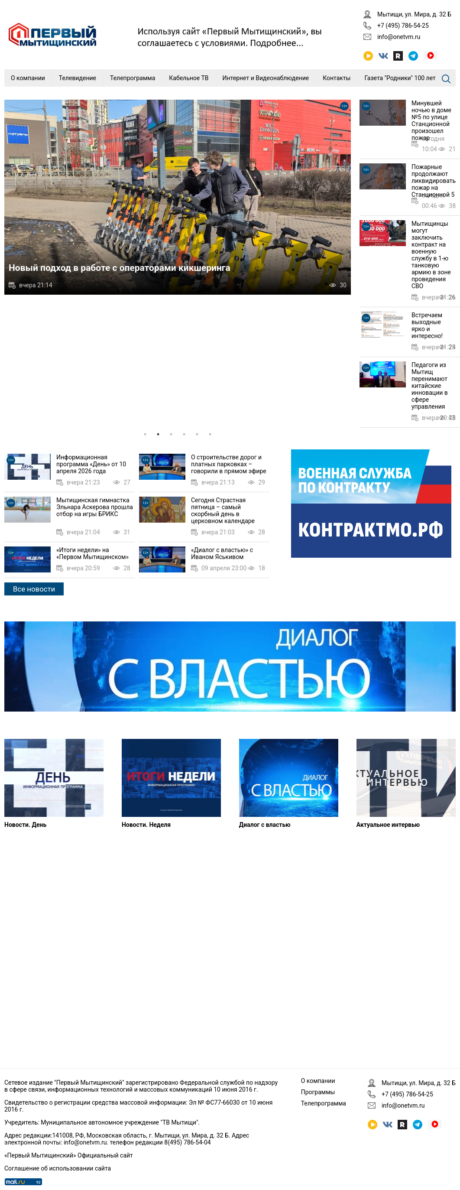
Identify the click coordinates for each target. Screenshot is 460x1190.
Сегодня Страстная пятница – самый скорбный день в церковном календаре (223, 510)
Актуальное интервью (388, 824)
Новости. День (25, 824)
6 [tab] (210, 434)
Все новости (34, 589)
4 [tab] (184, 434)
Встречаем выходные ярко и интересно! (427, 325)
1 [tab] (145, 434)
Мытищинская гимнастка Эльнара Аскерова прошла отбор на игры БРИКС (94, 507)
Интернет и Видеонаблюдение (266, 78)
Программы (318, 1092)
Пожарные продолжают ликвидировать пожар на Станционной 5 (433, 180)
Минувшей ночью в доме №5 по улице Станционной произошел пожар (431, 120)
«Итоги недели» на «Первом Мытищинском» (92, 553)
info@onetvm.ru (399, 36)
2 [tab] (158, 434)
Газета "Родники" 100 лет (399, 78)
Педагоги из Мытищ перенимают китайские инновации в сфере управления (429, 385)
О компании (28, 78)
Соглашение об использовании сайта (57, 1168)
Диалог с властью (265, 824)
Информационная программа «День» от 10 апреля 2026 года (91, 464)
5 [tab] (197, 434)
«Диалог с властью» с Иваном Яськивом (222, 553)
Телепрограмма (132, 78)
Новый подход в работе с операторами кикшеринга (119, 268)
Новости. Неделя (146, 824)
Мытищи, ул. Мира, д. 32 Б (414, 14)
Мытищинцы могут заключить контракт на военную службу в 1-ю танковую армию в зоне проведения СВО (431, 254)
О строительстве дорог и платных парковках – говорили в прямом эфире (228, 464)
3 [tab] (171, 434)
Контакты (336, 78)
